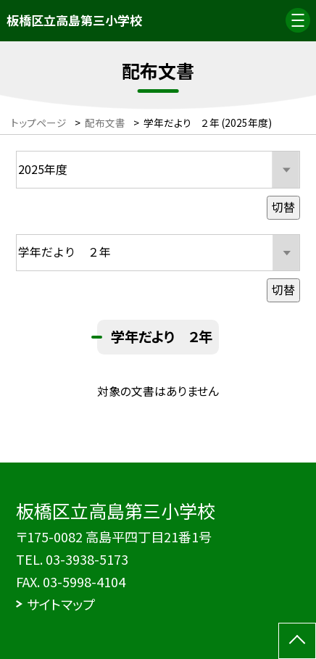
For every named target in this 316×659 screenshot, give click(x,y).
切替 (283, 207)
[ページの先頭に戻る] (297, 640)
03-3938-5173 (87, 559)
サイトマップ (61, 603)
